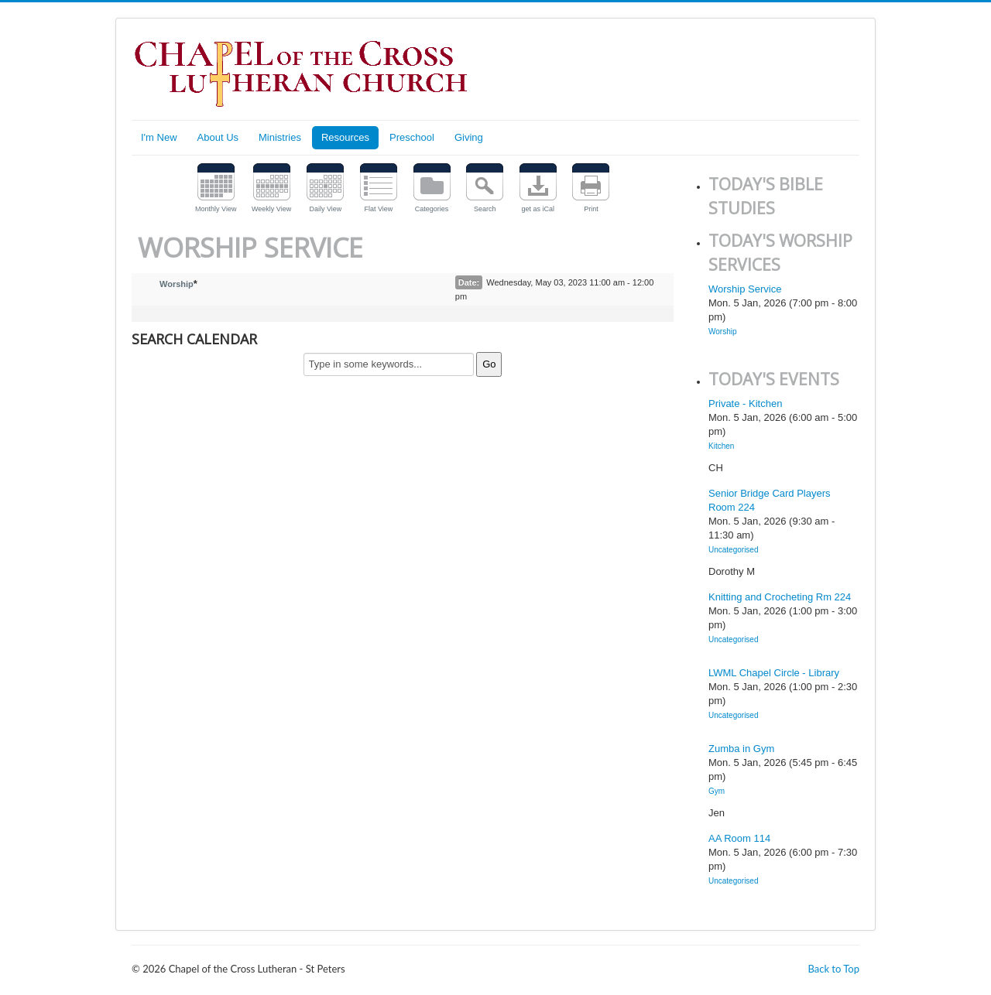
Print (591, 209)
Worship (176, 284)
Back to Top (833, 969)
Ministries (280, 137)
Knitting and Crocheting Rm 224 (779, 597)
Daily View (325, 209)
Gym (716, 791)
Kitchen (721, 446)
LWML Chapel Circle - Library (773, 673)
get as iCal (538, 209)
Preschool (411, 137)
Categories (432, 209)
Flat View (379, 209)
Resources (345, 137)
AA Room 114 (739, 838)
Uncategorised (733, 549)
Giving (468, 137)
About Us (217, 137)
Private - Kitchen (745, 403)
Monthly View (215, 209)
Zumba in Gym (741, 748)
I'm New (159, 137)
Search (485, 209)
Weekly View (271, 209)
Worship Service (744, 289)
